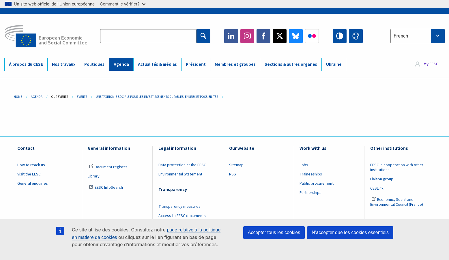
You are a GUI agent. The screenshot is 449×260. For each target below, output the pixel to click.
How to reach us (31, 165)
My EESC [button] (431, 64)
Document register (108, 167)
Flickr (312, 36)
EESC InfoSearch (106, 187)
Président (196, 64)
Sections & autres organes (291, 64)
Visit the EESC (29, 174)
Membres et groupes (235, 64)
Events (82, 97)
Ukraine (334, 64)
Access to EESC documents (182, 216)
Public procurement (317, 183)
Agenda (121, 64)
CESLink (376, 188)
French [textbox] (401, 36)
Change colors (356, 36)
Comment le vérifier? (122, 3)
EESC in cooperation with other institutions (396, 167)
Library (94, 176)
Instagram (247, 36)
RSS (232, 174)
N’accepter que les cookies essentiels (350, 232)
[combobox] (417, 36)
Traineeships (311, 174)
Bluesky (296, 36)
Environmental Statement (180, 174)
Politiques (94, 64)
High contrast (340, 36)
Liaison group (381, 179)
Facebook (263, 36)
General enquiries (32, 183)
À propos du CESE (26, 64)
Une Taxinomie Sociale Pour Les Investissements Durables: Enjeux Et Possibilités (157, 97)
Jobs (304, 165)
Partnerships (310, 193)
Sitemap (236, 165)
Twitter (280, 36)
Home (18, 97)
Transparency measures (179, 207)
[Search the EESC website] (148, 36)
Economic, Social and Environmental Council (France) (397, 202)
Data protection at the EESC (182, 165)
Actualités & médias (157, 64)
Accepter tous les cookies (274, 232)
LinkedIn (231, 36)
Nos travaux (63, 64)
